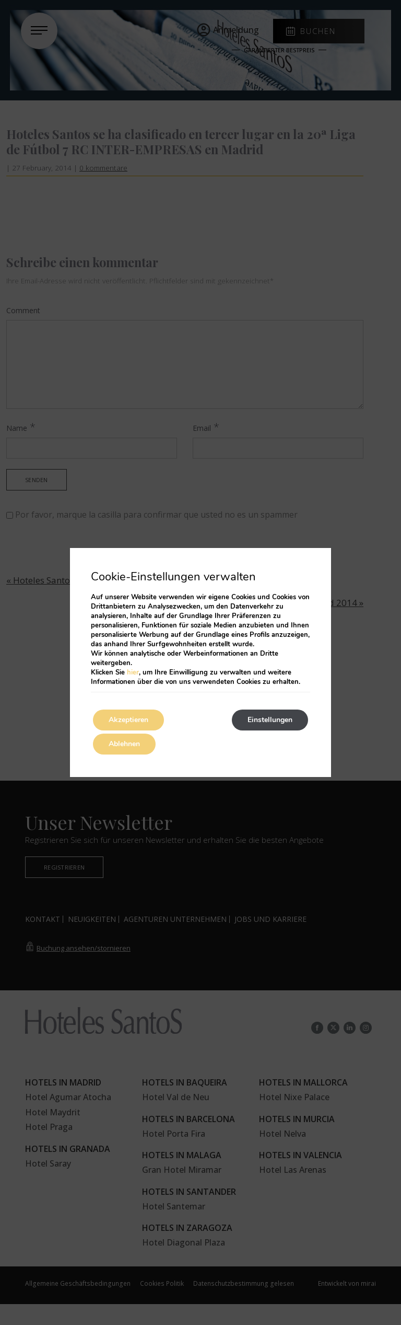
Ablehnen (124, 744)
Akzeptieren (128, 720)
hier (133, 672)
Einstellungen (269, 720)
